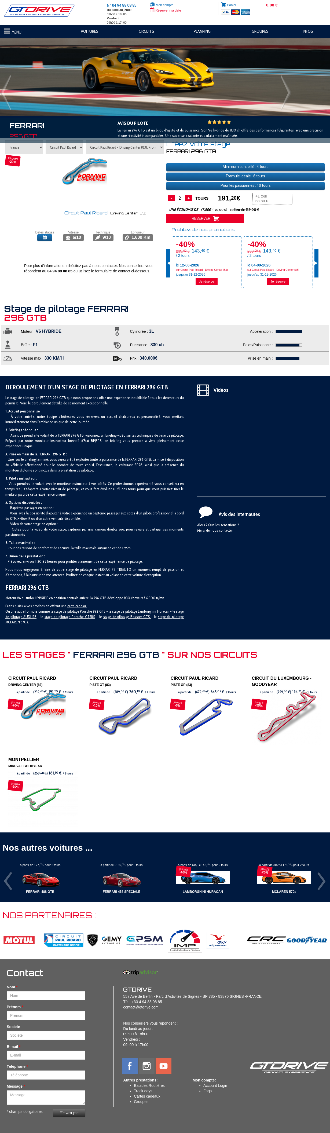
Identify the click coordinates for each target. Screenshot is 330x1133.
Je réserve (206, 281)
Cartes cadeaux (147, 1096)
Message (15, 1086)
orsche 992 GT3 (93, 611)
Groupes (141, 1101)
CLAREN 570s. (18, 622)
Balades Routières (149, 1085)
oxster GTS (142, 616)
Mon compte (161, 5)
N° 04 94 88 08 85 (122, 5)
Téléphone (16, 1066)
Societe (13, 1027)
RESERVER (205, 218)
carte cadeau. (77, 606)
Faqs (207, 1091)
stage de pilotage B (118, 616)
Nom (11, 987)
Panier (231, 5)
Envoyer (69, 1112)
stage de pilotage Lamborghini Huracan (140, 611)
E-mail (12, 1046)
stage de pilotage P (68, 611)
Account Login (215, 1085)
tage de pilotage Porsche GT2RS (70, 616)
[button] (25, 75)
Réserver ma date (165, 10)
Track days (143, 1091)
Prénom (14, 1007)
